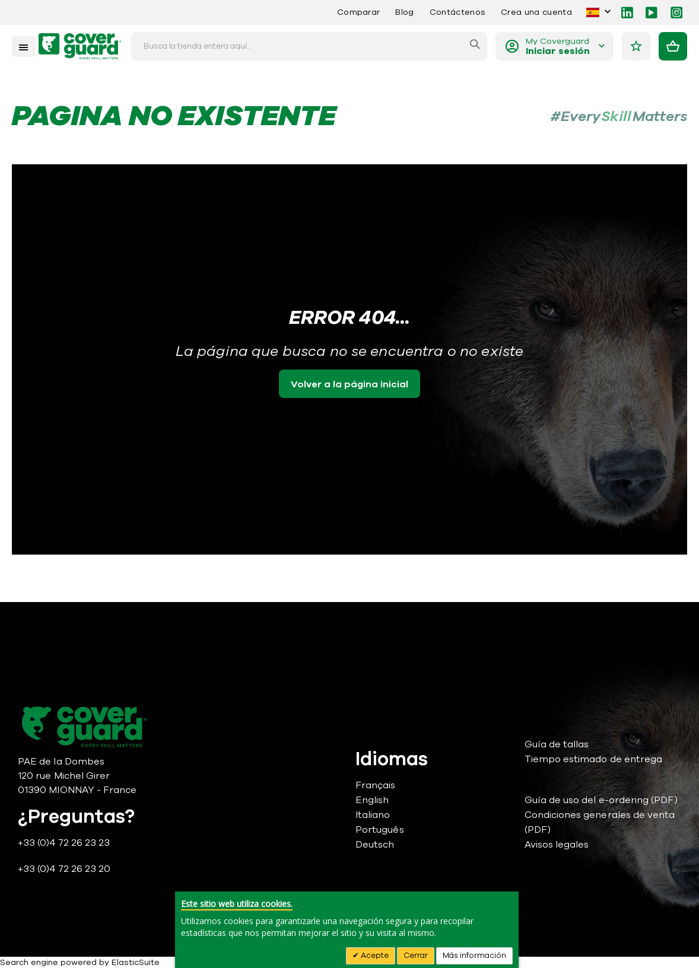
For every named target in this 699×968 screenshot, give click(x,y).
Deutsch (374, 844)
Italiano (372, 814)
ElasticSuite (136, 962)
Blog (404, 12)
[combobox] (309, 46)
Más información (474, 955)
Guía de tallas (557, 744)
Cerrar (415, 955)
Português (379, 829)
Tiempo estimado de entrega (594, 759)
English (372, 800)
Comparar (358, 12)
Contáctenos (457, 12)
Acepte (374, 955)
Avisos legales (557, 844)
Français (375, 785)
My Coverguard (558, 46)
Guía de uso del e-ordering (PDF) (601, 800)
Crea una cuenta (536, 12)
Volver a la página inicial (349, 384)
